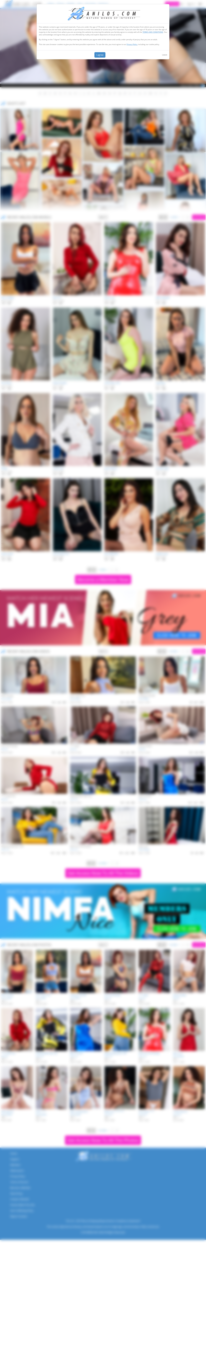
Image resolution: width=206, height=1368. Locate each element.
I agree (100, 54)
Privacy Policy (132, 44)
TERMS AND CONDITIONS (152, 32)
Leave (164, 54)
